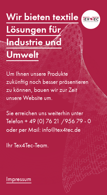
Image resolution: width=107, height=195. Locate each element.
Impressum (18, 179)
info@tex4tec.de (61, 130)
